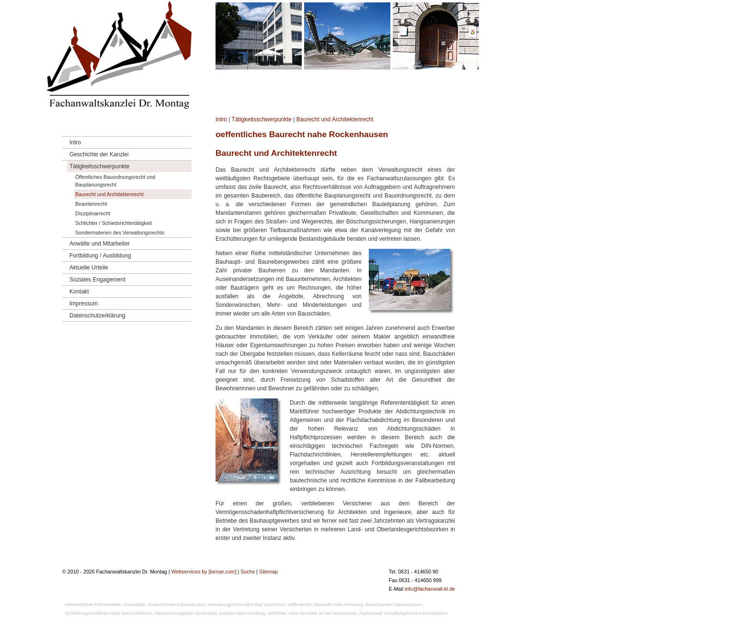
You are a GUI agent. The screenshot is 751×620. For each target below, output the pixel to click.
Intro (221, 119)
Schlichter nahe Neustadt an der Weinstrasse (312, 613)
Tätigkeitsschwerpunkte (262, 119)
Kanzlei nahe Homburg (242, 613)
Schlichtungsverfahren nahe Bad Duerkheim (108, 613)
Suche (247, 571)
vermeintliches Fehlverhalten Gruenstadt (105, 604)
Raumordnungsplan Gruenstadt (186, 613)
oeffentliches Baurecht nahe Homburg (325, 604)
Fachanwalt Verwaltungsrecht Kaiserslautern (403, 613)
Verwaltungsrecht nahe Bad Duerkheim (246, 604)
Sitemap (268, 571)
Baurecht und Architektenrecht (335, 119)
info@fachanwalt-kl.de (430, 589)
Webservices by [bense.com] (203, 571)
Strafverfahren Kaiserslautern (176, 604)
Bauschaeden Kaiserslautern (393, 604)
